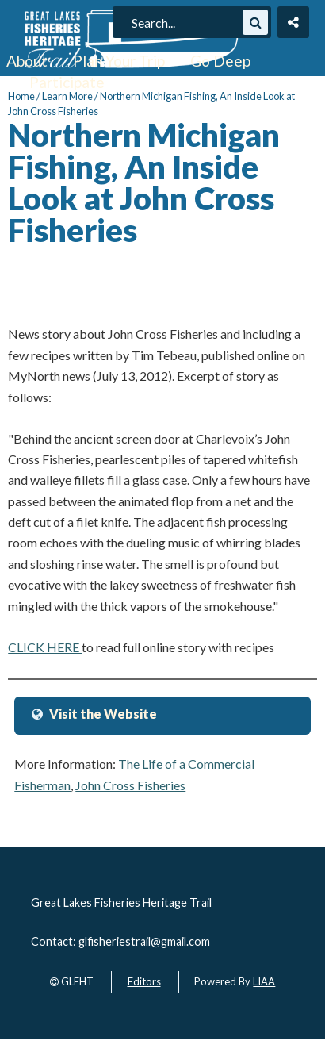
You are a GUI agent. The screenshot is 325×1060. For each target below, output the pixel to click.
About (27, 61)
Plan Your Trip (119, 61)
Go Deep (220, 61)
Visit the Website (103, 713)
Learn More (67, 96)
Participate (67, 82)
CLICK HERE (45, 647)
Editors (144, 981)
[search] (184, 22)
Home (21, 96)
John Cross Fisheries (130, 785)
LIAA (264, 981)
